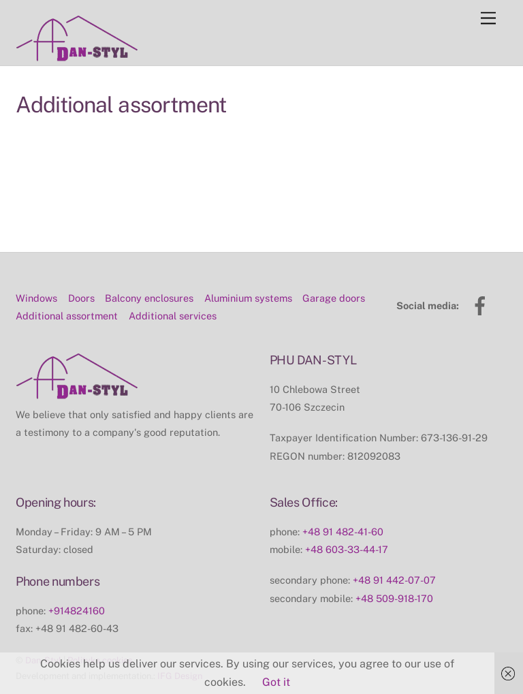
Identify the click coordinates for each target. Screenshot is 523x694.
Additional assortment (67, 286)
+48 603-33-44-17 (346, 519)
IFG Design (179, 647)
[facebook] (482, 275)
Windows (36, 268)
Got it (276, 682)
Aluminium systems (248, 268)
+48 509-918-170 (394, 568)
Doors (81, 268)
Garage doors (333, 268)
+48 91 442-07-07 (394, 550)
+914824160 (76, 580)
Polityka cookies (100, 630)
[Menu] (488, 18)
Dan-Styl (43, 630)
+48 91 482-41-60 (342, 501)
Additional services (173, 286)
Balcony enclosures (149, 268)
